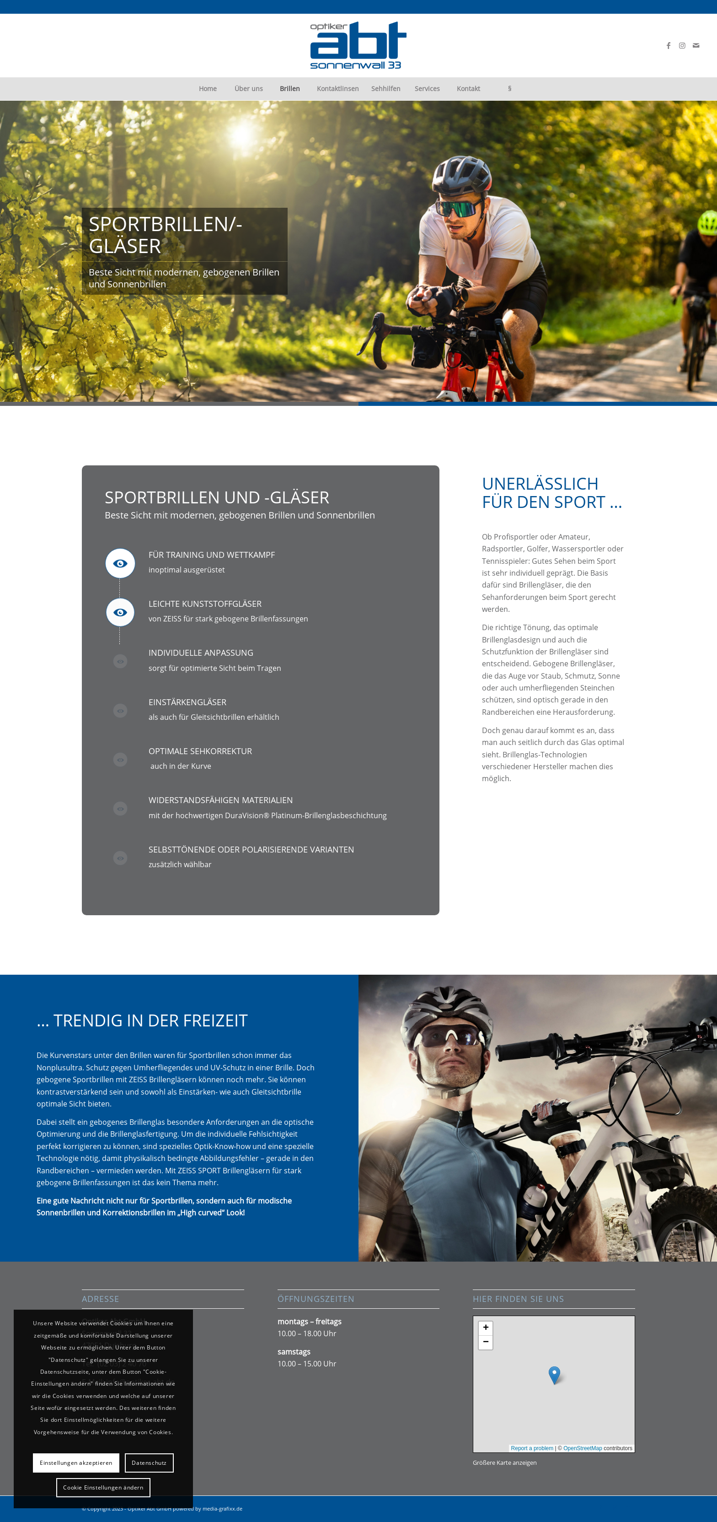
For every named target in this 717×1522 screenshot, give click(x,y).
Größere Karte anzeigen (505, 1462)
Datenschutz (149, 1463)
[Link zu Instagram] (682, 45)
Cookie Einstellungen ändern (103, 1487)
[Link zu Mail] (696, 45)
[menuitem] (207, 88)
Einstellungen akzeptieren (76, 1463)
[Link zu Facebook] (668, 45)
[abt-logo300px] (358, 45)
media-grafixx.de (222, 1508)
